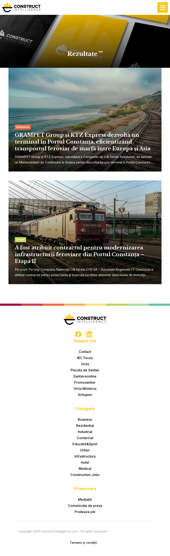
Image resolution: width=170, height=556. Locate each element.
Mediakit (85, 499)
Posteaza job (85, 512)
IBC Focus (85, 358)
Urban (85, 450)
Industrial (85, 432)
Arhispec (85, 395)
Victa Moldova (85, 388)
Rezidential (85, 425)
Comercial (85, 438)
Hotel (85, 462)
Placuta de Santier (85, 370)
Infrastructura (85, 456)
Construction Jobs (84, 475)
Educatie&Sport (85, 444)
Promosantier (85, 382)
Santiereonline (84, 376)
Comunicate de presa (85, 505)
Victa (85, 364)
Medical (85, 468)
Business (85, 419)
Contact (85, 352)
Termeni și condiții (83, 542)
